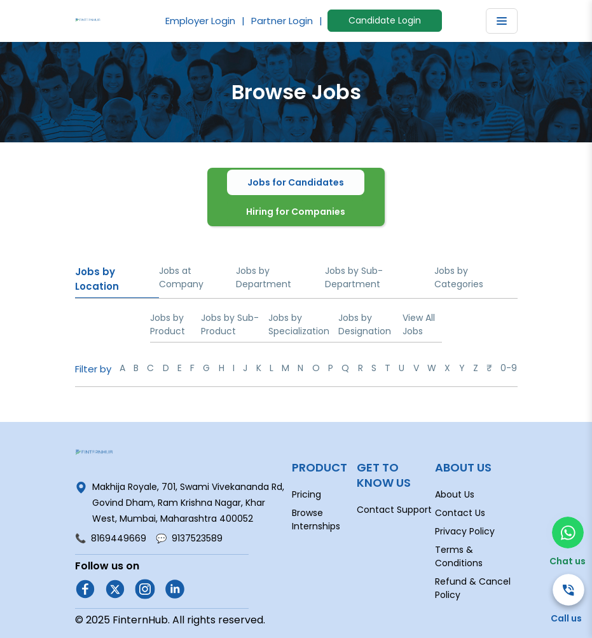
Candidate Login (384, 20)
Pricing (306, 494)
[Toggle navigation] (502, 21)
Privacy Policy (465, 531)
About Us (454, 494)
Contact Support (394, 509)
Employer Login (200, 20)
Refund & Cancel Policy (473, 588)
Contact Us (460, 512)
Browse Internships (316, 519)
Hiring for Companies (295, 211)
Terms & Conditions (459, 556)
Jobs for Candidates (295, 182)
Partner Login (282, 20)
